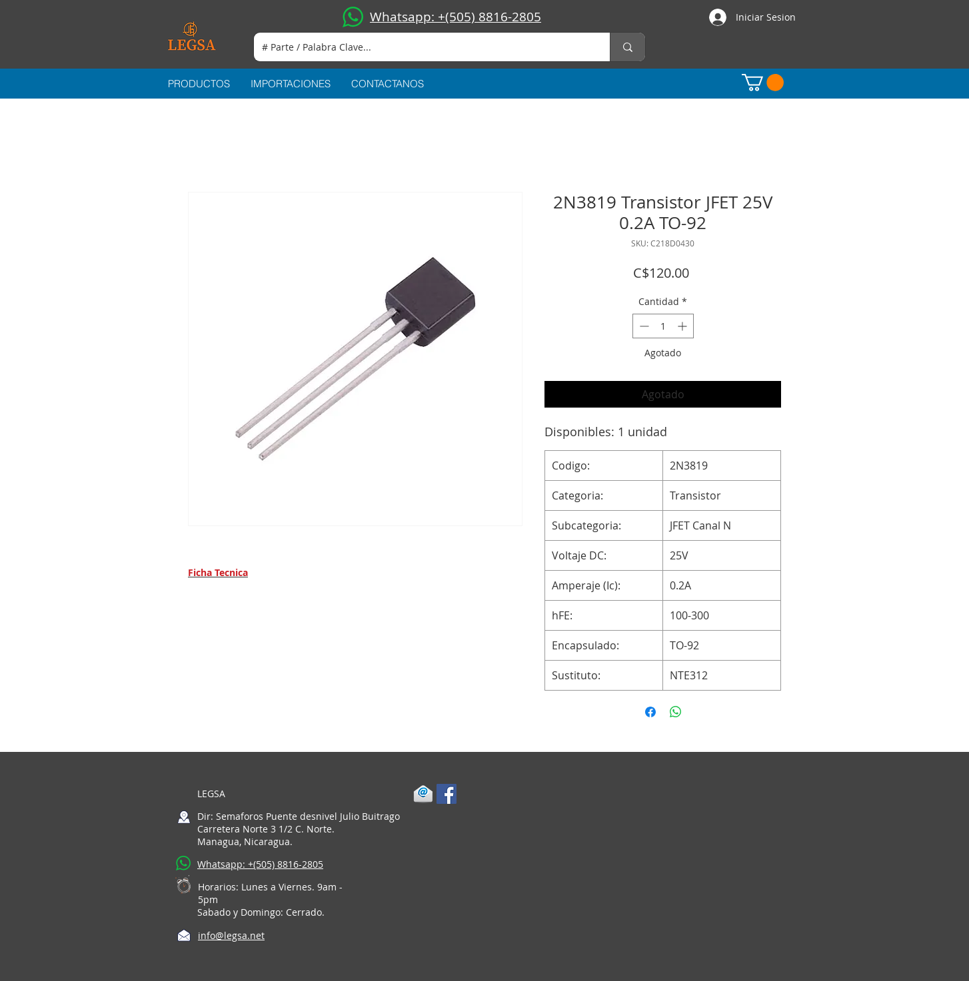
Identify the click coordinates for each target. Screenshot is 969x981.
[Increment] (683, 326)
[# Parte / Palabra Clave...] (422, 47)
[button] (763, 82)
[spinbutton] (663, 326)
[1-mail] (423, 794)
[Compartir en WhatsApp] (676, 712)
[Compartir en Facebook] (650, 712)
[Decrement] (642, 326)
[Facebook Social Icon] (447, 794)
